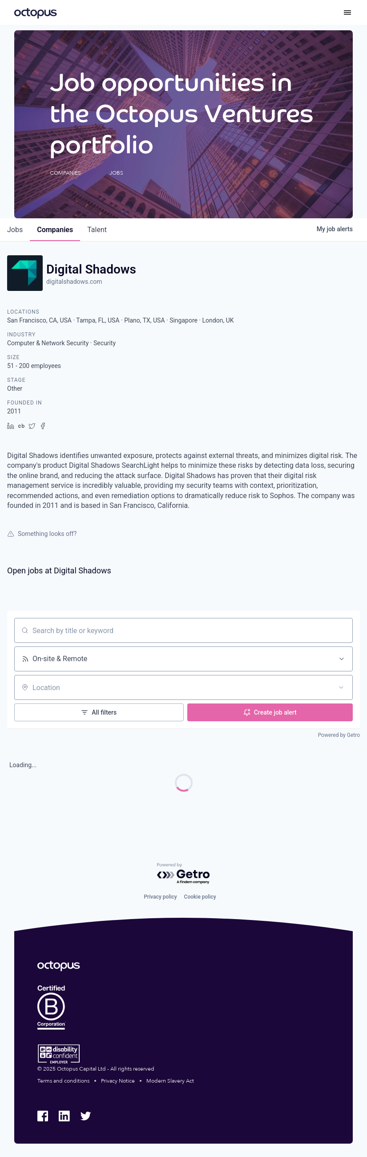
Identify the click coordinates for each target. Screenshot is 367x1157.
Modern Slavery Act (170, 1080)
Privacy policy (160, 897)
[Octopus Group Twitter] (85, 1116)
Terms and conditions (63, 1080)
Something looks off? (42, 533)
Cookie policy (200, 897)
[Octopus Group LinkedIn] (64, 1116)
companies (55, 229)
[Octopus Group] (35, 12)
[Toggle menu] (347, 12)
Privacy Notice (118, 1080)
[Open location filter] (341, 687)
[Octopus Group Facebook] (42, 1116)
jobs (15, 229)
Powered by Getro (339, 735)
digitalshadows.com (74, 281)
